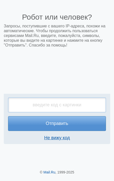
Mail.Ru (49, 172)
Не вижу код (57, 137)
